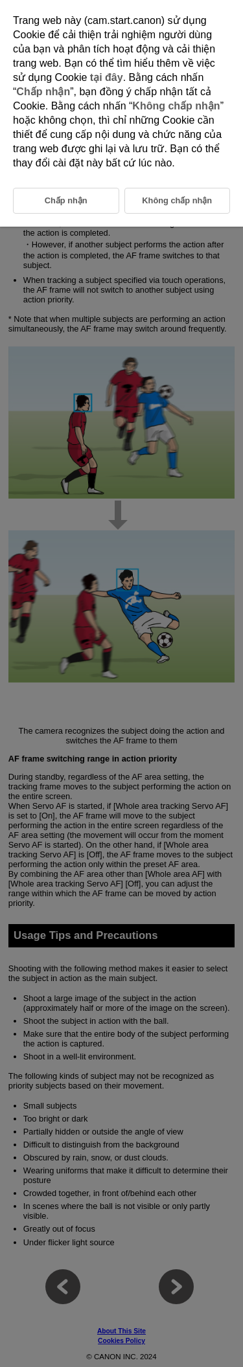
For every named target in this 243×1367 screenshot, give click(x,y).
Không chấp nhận (176, 105)
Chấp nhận (43, 91)
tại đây (106, 77)
